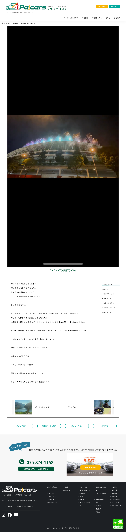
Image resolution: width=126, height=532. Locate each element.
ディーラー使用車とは (101, 494)
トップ (6, 23)
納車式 (98, 512)
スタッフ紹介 (51, 493)
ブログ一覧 (14, 23)
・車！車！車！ (107, 312)
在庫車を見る (90, 467)
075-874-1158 (57, 9)
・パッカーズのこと (108, 308)
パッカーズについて (71, 18)
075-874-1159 (27, 506)
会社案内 (117, 18)
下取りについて (84, 496)
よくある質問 (115, 499)
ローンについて (84, 499)
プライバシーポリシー (117, 507)
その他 (107, 18)
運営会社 (114, 490)
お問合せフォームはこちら (36, 469)
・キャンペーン (107, 298)
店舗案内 (114, 487)
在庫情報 (66, 487)
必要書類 (82, 493)
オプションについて (85, 504)
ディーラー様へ (116, 503)
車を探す (85, 18)
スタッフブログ (51, 496)
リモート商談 (83, 487)
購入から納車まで (85, 490)
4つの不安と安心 (52, 503)
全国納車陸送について (101, 501)
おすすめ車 (66, 490)
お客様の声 (50, 499)
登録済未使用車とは (101, 488)
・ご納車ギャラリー (109, 294)
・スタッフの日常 (108, 303)
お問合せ (114, 496)
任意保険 (98, 509)
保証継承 (98, 506)
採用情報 (114, 493)
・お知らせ (105, 289)
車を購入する (97, 18)
